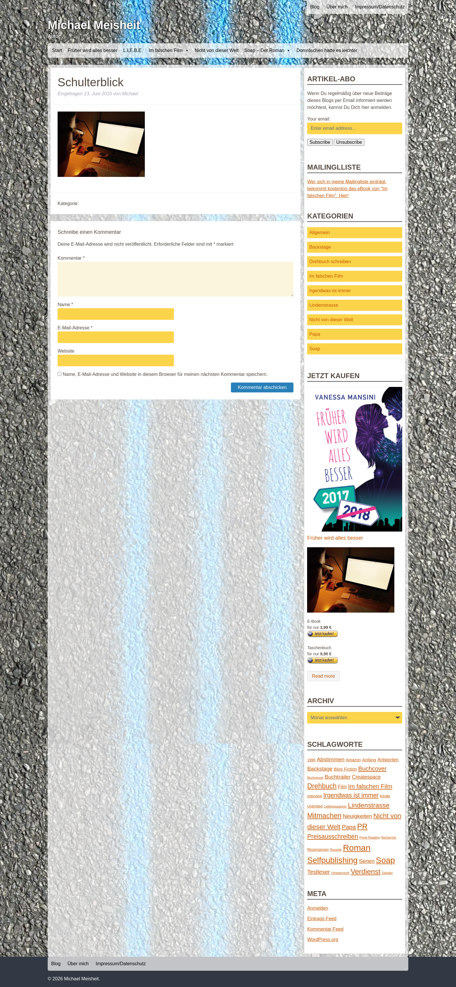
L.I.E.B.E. (133, 50)
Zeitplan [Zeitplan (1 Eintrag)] (387, 873)
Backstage (320, 247)
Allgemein (319, 232)
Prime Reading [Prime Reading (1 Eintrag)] (369, 837)
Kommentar (71, 258)
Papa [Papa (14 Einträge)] (349, 826)
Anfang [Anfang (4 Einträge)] (369, 759)
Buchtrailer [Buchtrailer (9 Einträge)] (338, 777)
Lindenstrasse (323, 305)
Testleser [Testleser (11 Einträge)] (318, 872)
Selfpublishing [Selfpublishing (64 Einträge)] (332, 860)
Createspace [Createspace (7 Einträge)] (366, 777)
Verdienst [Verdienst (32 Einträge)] (365, 871)
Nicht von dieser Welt (217, 50)
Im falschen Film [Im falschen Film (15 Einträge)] (370, 786)
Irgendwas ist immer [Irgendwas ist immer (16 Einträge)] (351, 795)
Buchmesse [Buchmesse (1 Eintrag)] (315, 777)
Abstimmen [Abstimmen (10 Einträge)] (330, 759)
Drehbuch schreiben (330, 261)
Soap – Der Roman (267, 50)
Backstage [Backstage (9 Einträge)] (319, 769)
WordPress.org (322, 939)
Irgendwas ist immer (330, 290)
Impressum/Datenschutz (380, 6)
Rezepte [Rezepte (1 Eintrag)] (336, 849)
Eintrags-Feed (321, 918)
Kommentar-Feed (325, 929)
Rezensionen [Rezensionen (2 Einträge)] (318, 849)
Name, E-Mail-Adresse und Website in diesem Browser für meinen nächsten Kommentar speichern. (165, 374)
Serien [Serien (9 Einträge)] (367, 861)
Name (65, 304)
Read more (323, 676)
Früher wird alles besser (92, 50)
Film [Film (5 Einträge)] (342, 786)
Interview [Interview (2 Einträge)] (314, 796)
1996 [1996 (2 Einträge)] (311, 760)
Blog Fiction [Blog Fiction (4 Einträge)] (345, 769)
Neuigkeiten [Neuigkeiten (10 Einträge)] (357, 816)
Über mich (337, 6)
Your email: (318, 118)
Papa (314, 334)
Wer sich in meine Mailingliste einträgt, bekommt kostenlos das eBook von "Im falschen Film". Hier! (347, 188)
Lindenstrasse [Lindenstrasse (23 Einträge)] (369, 805)
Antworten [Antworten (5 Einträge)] (388, 759)
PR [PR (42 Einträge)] (362, 826)
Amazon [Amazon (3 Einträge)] (353, 760)
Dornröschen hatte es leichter (326, 50)
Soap (314, 348)
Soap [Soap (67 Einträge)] (385, 860)
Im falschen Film (169, 50)
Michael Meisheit (94, 25)
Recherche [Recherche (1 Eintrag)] (388, 837)
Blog (315, 6)
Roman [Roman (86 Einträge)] (356, 848)
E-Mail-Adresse (75, 327)
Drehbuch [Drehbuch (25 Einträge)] (321, 786)
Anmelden (317, 908)
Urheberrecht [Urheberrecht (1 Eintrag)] (340, 873)
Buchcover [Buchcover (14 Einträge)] (372, 768)
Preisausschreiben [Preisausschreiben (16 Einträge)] (332, 836)
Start (57, 50)
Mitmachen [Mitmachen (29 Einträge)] (324, 815)
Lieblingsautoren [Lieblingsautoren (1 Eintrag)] (335, 806)
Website (66, 351)
